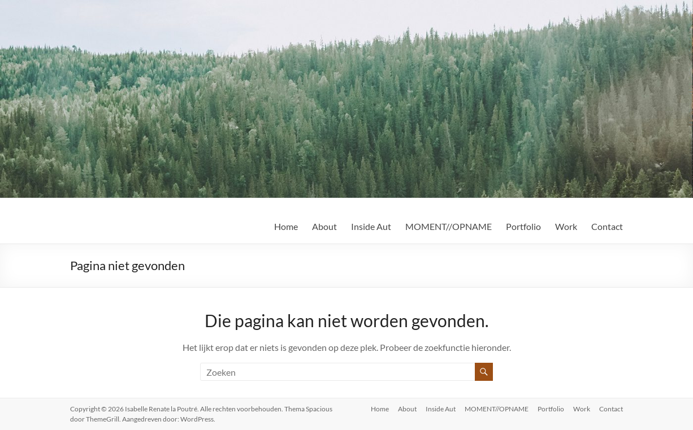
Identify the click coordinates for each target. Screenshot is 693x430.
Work (566, 226)
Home (286, 226)
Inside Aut (371, 226)
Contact (607, 226)
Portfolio (523, 226)
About (324, 226)
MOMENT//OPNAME (448, 226)
